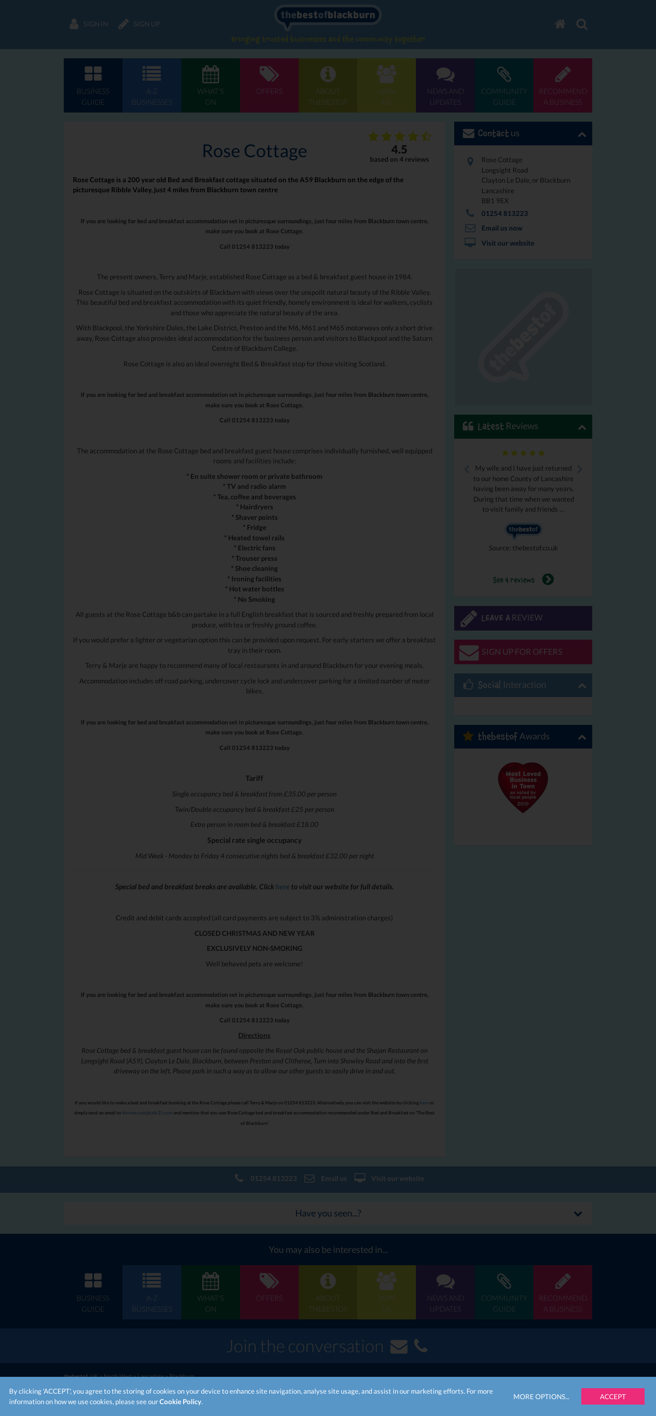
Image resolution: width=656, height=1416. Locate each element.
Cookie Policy (180, 1401)
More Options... (541, 1396)
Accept (613, 1396)
